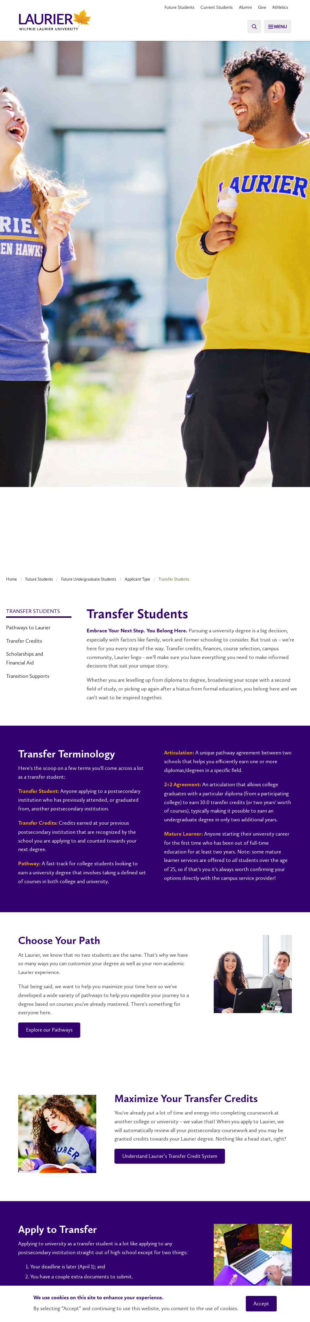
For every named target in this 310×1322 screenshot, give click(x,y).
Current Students (211, 7)
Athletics (279, 7)
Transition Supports (27, 676)
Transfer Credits (24, 641)
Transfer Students (33, 611)
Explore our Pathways (50, 1030)
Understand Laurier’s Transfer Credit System (172, 1157)
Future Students (172, 7)
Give (259, 7)
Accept (261, 1303)
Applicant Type (137, 579)
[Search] (249, 26)
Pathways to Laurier (28, 627)
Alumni (242, 7)
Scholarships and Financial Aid (24, 658)
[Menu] (275, 26)
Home (11, 579)
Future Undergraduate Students (88, 579)
